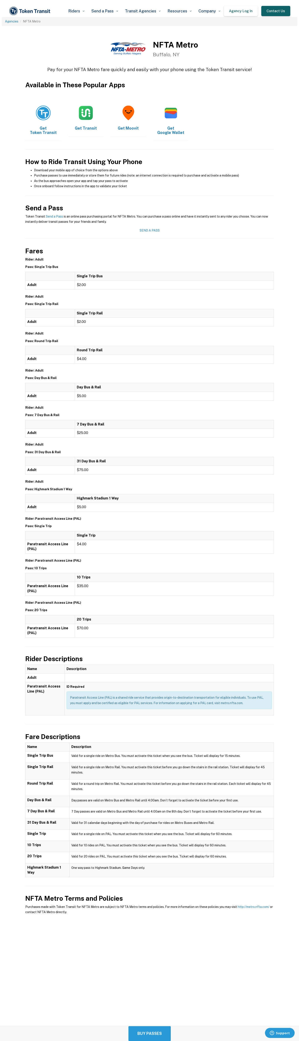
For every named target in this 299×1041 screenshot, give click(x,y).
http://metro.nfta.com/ (253, 907)
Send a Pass (54, 216)
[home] (30, 11)
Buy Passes (149, 1033)
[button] (76, 11)
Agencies (11, 21)
